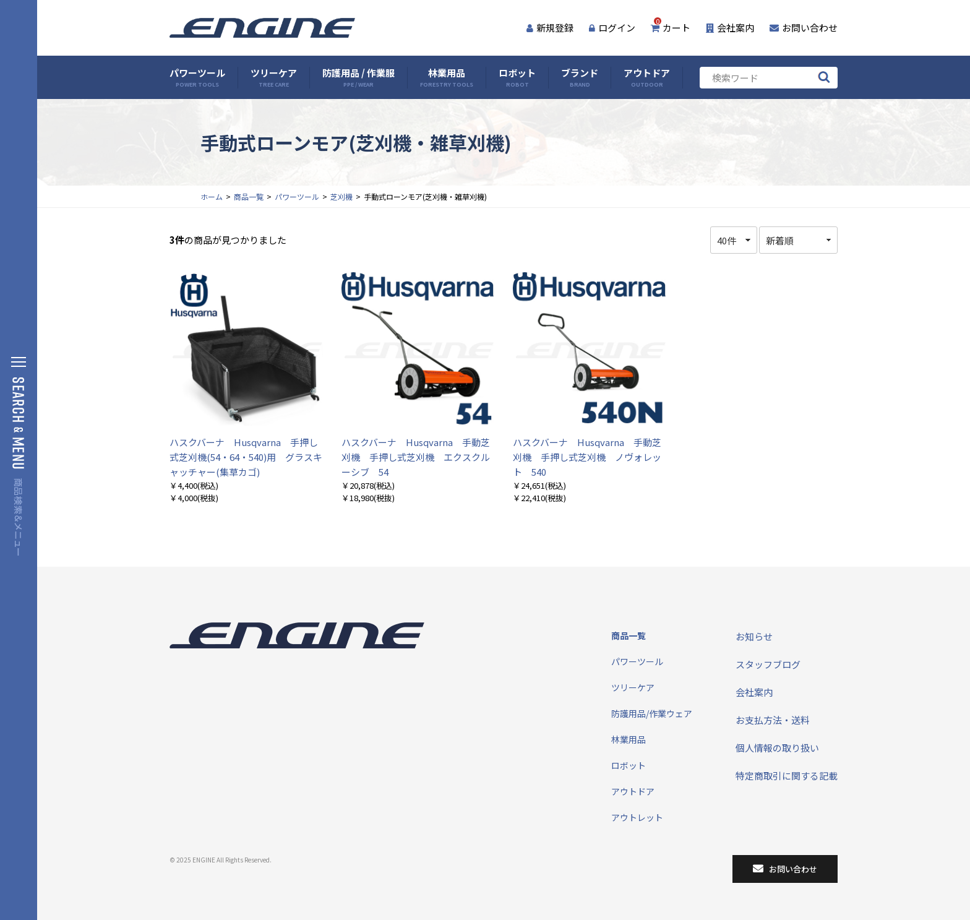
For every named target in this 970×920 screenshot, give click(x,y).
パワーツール (197, 77)
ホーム (211, 196)
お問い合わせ (804, 27)
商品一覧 (249, 196)
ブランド (579, 77)
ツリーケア (274, 77)
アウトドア (647, 77)
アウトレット (637, 817)
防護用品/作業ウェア (651, 713)
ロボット (517, 77)
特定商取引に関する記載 (787, 775)
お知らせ (754, 636)
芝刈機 (341, 196)
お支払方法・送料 (773, 719)
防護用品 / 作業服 (358, 77)
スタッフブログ (768, 664)
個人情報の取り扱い (777, 747)
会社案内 (730, 27)
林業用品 (446, 77)
